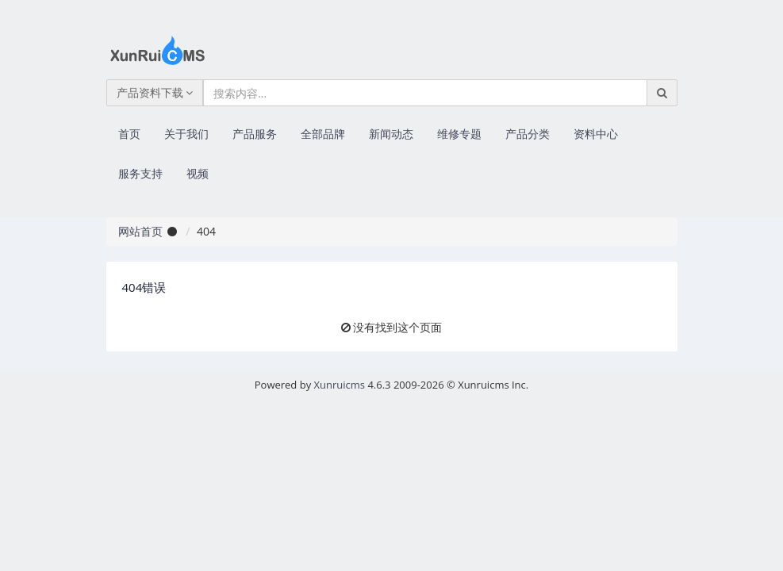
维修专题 (459, 133)
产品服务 (254, 133)
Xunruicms (339, 384)
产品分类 (527, 133)
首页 (129, 133)
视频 (197, 173)
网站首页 (140, 231)
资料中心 (596, 133)
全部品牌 (323, 133)
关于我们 (186, 133)
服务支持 (140, 173)
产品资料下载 (155, 92)
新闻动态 (391, 133)
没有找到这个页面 (397, 327)
